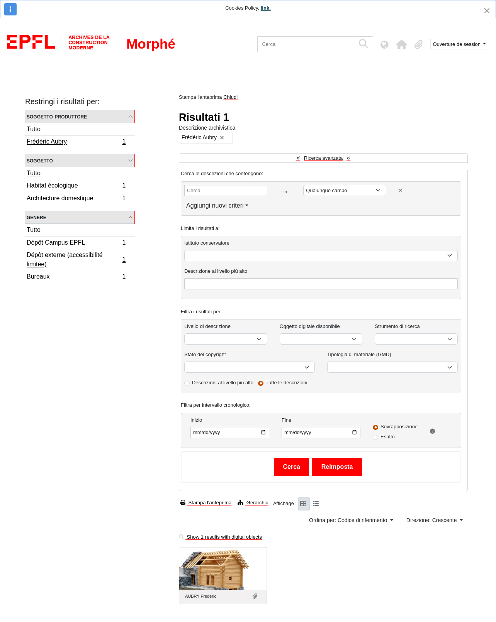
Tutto (34, 129)
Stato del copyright (205, 354)
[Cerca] (306, 44)
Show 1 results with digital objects (220, 537)
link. (266, 8)
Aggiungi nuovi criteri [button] (215, 205)
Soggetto (40, 160)
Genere (36, 217)
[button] (401, 44)
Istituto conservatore (206, 243)
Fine (286, 420)
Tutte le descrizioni (286, 382)
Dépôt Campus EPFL (76, 243)
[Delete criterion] (401, 190)
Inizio (196, 420)
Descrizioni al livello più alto (222, 382)
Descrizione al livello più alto (215, 271)
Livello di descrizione (207, 326)
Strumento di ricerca (397, 326)
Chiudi (230, 97)
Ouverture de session (457, 44)
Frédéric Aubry (76, 142)
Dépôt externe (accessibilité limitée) (76, 259)
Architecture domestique (76, 199)
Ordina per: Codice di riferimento (349, 520)
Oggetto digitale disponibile (310, 326)
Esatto (387, 436)
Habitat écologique (76, 186)
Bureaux (76, 277)
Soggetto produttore (57, 116)
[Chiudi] (487, 10)
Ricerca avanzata (323, 158)
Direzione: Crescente (432, 520)
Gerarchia (253, 502)
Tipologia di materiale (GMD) (359, 354)
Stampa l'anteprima (205, 502)
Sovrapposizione (399, 426)
